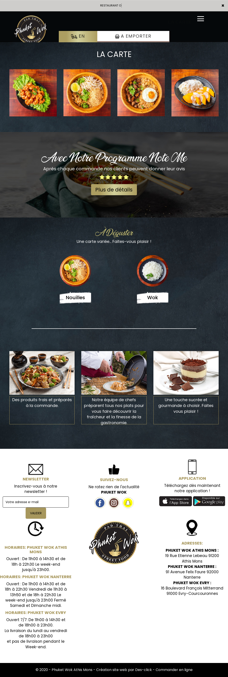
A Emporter (133, 36)
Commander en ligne (174, 669)
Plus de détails (113, 189)
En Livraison (78, 40)
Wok (152, 297)
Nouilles (75, 297)
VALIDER (36, 513)
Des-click (143, 669)
